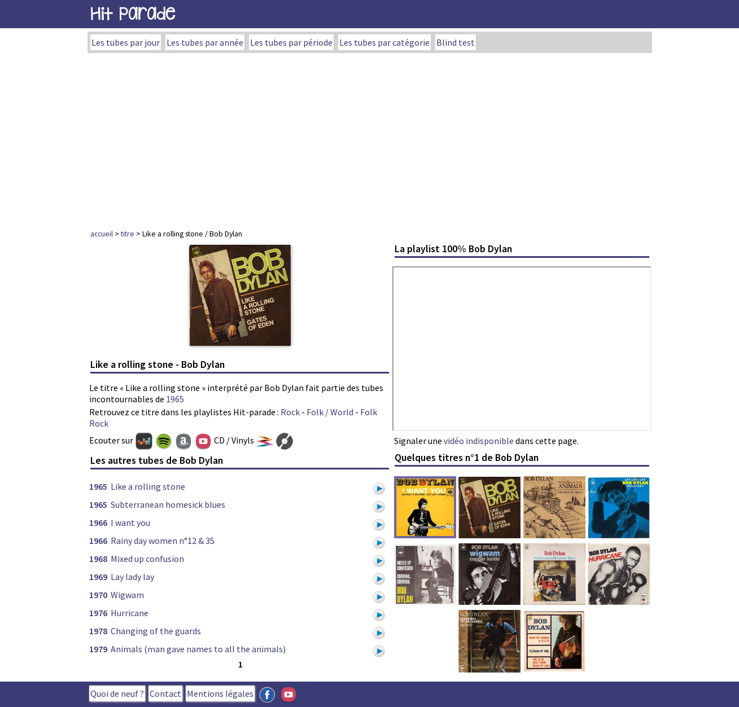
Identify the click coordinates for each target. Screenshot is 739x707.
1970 (98, 594)
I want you (130, 522)
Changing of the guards (156, 630)
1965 (175, 399)
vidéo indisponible (479, 440)
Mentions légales (220, 693)
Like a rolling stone (148, 486)
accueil (101, 234)
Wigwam (127, 594)
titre (127, 234)
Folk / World (330, 412)
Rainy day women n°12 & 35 (163, 540)
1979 (98, 649)
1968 (98, 558)
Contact (165, 693)
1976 (98, 612)
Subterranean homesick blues (168, 504)
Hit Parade (132, 13)
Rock (290, 412)
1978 (98, 630)
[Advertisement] (370, 138)
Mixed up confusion (147, 558)
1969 (98, 576)
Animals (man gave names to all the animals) (198, 649)
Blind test (455, 42)
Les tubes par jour (125, 42)
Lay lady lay (132, 576)
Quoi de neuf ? (117, 693)
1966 (98, 522)
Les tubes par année (205, 42)
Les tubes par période (291, 42)
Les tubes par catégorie (384, 42)
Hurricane (129, 612)
